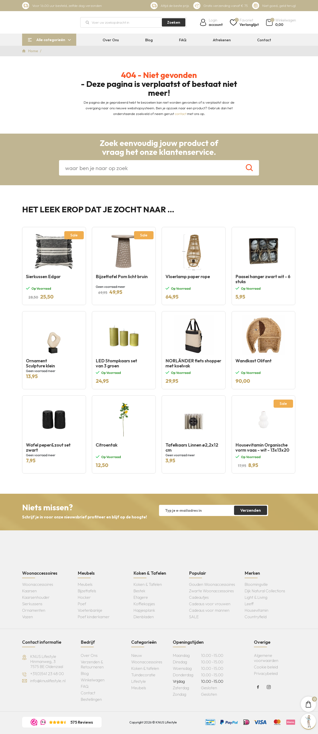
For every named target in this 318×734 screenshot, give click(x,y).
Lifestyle (138, 681)
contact (180, 114)
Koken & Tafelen (147, 584)
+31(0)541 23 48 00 (47, 673)
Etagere (140, 597)
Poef (82, 603)
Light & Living (256, 597)
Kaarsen (29, 590)
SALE (194, 616)
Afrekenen (222, 40)
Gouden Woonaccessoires (212, 584)
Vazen (27, 616)
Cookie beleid (266, 666)
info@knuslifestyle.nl (48, 680)
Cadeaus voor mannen (209, 610)
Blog (149, 40)
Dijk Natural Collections (265, 590)
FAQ (182, 40)
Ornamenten (33, 610)
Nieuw (136, 655)
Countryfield (255, 616)
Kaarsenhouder (36, 597)
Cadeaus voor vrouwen (209, 603)
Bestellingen (91, 699)
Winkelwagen (92, 679)
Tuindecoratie (143, 674)
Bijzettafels (87, 590)
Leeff (249, 603)
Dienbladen (143, 616)
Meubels (85, 584)
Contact (264, 40)
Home (33, 51)
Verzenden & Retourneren (92, 664)
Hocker (84, 597)
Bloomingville (256, 584)
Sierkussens (32, 603)
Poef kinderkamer (94, 616)
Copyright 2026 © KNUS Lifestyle (153, 722)
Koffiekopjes (144, 603)
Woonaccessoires (37, 584)
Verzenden (250, 510)
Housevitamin (256, 610)
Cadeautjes (199, 597)
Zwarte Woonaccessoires (211, 590)
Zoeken (173, 22)
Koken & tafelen (145, 668)
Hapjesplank (144, 610)
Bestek (139, 590)
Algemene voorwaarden (266, 658)
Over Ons (111, 40)
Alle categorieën (50, 39)
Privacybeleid (266, 673)
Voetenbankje (90, 610)
